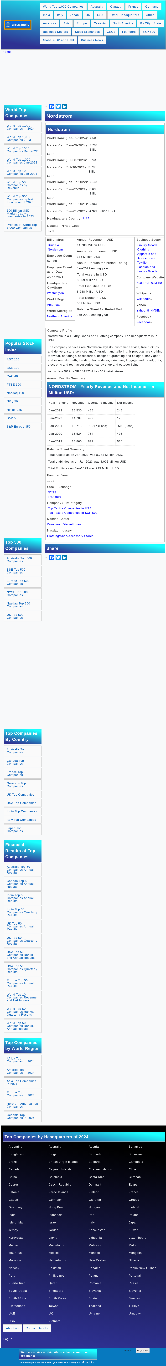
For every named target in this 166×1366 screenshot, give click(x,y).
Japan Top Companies (15, 830)
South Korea (58, 1298)
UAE (12, 1313)
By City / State (150, 23)
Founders (129, 31)
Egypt (133, 1184)
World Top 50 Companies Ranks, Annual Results (20, 1025)
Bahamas (135, 1146)
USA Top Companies (21, 803)
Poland (94, 1275)
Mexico (54, 1252)
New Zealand (98, 1260)
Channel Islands (100, 1169)
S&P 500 (149, 31)
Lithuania (95, 1237)
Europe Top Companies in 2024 (21, 1094)
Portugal (135, 1275)
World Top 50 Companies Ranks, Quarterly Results (20, 1011)
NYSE (52, 492)
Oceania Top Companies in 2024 (21, 1116)
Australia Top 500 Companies (19, 560)
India (46, 15)
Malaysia (95, 1245)
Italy (60, 15)
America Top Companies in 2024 (21, 1071)
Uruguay (135, 1313)
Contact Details (37, 1328)
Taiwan (54, 1306)
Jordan (53, 1230)
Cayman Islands (60, 1169)
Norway (14, 1268)
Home (6, 51)
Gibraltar (95, 1199)
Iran (91, 1215)
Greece (134, 1199)
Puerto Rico (17, 1283)
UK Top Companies (20, 794)
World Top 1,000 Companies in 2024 (21, 127)
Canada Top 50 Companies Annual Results (20, 883)
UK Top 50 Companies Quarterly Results (22, 940)
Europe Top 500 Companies (18, 582)
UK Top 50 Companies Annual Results (20, 926)
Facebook (144, 322)
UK (88, 15)
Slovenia (135, 1290)
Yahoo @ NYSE (148, 310)
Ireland (134, 1215)
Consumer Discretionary (64, 524)
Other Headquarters (124, 15)
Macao (13, 1245)
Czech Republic (60, 1184)
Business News (92, 40)
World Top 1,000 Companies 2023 (19, 138)
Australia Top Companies (16, 751)
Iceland (134, 1207)
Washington (55, 293)
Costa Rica (96, 1177)
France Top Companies (15, 773)
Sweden (134, 1298)
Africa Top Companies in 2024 (21, 1060)
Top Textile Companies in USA (70, 508)
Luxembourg (137, 1237)
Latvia (53, 1237)
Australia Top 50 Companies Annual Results (20, 869)
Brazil (13, 1161)
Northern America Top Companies (22, 1105)
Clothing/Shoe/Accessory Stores (70, 536)
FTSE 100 (14, 384)
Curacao (135, 1177)
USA (100, 15)
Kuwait (133, 1230)
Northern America (59, 316)
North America (123, 23)
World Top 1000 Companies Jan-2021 (22, 172)
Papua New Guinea (142, 1268)
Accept (127, 1350)
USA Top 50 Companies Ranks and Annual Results (21, 954)
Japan (74, 15)
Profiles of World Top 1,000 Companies (22, 226)
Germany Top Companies (16, 785)
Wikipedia (144, 299)
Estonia (14, 1192)
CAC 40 (12, 376)
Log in (7, 1339)
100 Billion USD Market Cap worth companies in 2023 (20, 213)
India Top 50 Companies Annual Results (20, 898)
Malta (133, 1245)
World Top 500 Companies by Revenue (17, 185)
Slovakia (95, 1290)
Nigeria (134, 1260)
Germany (151, 6)
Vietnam (54, 1321)
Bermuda (95, 1154)
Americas (49, 23)
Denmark (95, 1184)
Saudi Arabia (18, 1290)
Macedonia (56, 1245)
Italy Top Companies (21, 819)
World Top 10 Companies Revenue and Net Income (22, 997)
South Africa (17, 1298)
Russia (134, 1283)
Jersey (13, 1230)
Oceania (100, 23)
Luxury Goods (147, 245)
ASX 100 (13, 359)
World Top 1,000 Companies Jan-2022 (22, 161)
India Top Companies (22, 811)
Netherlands (57, 1260)
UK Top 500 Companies (15, 616)
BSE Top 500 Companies (16, 571)
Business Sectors (55, 31)
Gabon (13, 1199)
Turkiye (134, 1306)
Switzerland (17, 1306)
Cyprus (14, 1184)
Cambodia (136, 1161)
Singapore (56, 1290)
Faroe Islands (58, 1192)
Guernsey (15, 1207)
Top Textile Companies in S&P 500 (73, 512)
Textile (142, 262)
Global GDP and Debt (58, 40)
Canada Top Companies (15, 762)
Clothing (143, 249)
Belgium (54, 1154)
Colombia (55, 1177)
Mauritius (15, 1252)
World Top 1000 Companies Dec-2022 (22, 150)
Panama (94, 1268)
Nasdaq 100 (15, 393)
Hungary (95, 1207)
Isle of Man (17, 1222)
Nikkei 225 (14, 409)
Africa (150, 15)
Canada (115, 6)
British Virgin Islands (63, 1161)
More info (88, 1362)
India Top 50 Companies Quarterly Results (22, 912)
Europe (82, 23)
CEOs (111, 31)
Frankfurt (54, 496)
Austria (94, 1146)
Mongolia (135, 1252)
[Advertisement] (84, 79)
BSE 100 (13, 367)
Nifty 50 (12, 401)
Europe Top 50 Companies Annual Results (20, 983)
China (13, 1177)
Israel (53, 1222)
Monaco (94, 1252)
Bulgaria (95, 1161)
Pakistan (55, 1268)
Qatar (53, 1283)
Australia (97, 6)
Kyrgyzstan (17, 1237)
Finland (94, 1192)
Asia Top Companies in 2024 (21, 1082)
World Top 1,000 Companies (63, 6)
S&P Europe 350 (19, 426)
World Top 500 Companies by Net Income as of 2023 (20, 199)
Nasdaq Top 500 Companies (18, 605)
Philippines (56, 1275)
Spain (93, 1298)
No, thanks (142, 1350)
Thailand (95, 1306)
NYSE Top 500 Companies (17, 594)
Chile (132, 1169)
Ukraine (94, 1313)
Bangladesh (17, 1154)
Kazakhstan (97, 1230)
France (133, 6)
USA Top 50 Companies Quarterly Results (22, 969)
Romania (95, 1283)
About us (12, 1328)
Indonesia (56, 1215)
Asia (66, 23)
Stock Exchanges (87, 31)
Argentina (15, 1146)
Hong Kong (57, 1207)
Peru (12, 1275)
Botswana (136, 1154)
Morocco (15, 1260)
